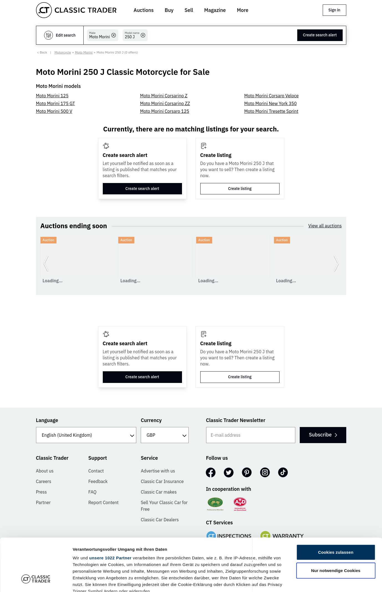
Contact (96, 471)
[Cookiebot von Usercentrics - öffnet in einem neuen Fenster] (36, 581)
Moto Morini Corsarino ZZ (165, 103)
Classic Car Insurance (162, 481)
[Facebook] (211, 472)
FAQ (92, 492)
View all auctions (325, 225)
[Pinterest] (247, 472)
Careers (44, 481)
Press (41, 492)
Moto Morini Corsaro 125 (164, 111)
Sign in (334, 9)
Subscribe (323, 434)
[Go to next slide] (336, 263)
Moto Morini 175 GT (55, 103)
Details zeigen (295, 581)
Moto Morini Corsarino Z (164, 95)
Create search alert (320, 34)
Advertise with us (158, 471)
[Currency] (165, 435)
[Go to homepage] (76, 10)
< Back (42, 52)
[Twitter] (229, 472)
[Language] (86, 435)
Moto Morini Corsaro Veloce (271, 95)
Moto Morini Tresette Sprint (271, 111)
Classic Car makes (159, 492)
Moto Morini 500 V (54, 111)
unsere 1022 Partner (110, 512)
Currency (151, 420)
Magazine (215, 10)
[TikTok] (283, 472)
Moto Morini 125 (52, 95)
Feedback (98, 481)
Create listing (240, 188)
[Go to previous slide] (46, 263)
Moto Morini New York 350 (270, 103)
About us (45, 471)
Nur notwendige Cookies (335, 525)
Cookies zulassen (335, 507)
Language (47, 420)
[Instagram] (265, 472)
